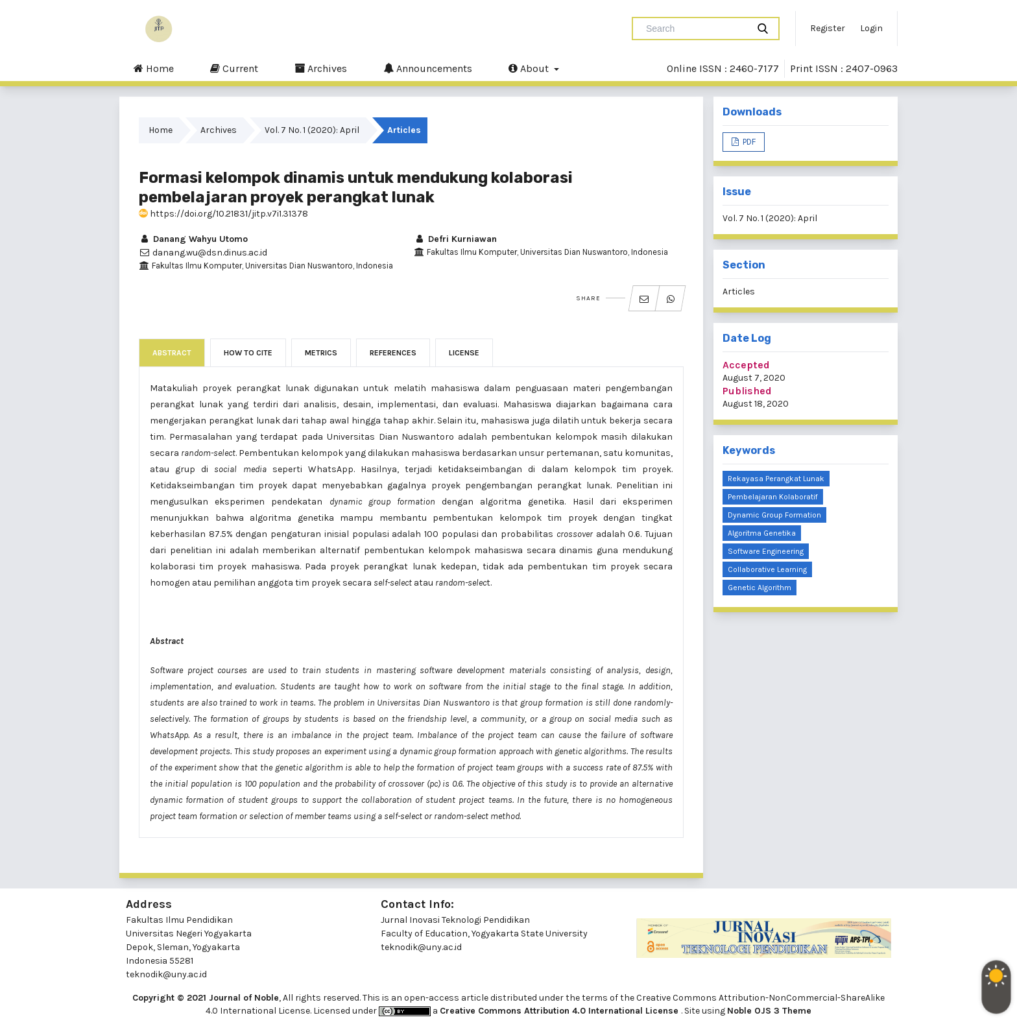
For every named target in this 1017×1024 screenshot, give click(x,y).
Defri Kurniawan (455, 238)
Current (234, 68)
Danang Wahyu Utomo (193, 238)
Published (747, 391)
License (464, 352)
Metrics (321, 352)
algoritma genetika (762, 533)
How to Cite (248, 352)
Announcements (427, 68)
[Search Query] (695, 28)
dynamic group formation (774, 514)
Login (871, 28)
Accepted (746, 365)
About (529, 68)
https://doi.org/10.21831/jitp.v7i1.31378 (223, 213)
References (393, 352)
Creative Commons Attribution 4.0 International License (560, 1010)
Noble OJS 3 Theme (769, 1010)
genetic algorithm (759, 587)
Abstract (171, 352)
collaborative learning (767, 569)
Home (154, 68)
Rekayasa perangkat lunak (776, 478)
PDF (748, 142)
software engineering (766, 551)
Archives (320, 68)
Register (827, 28)
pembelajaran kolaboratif (773, 496)
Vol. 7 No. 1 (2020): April (312, 130)
